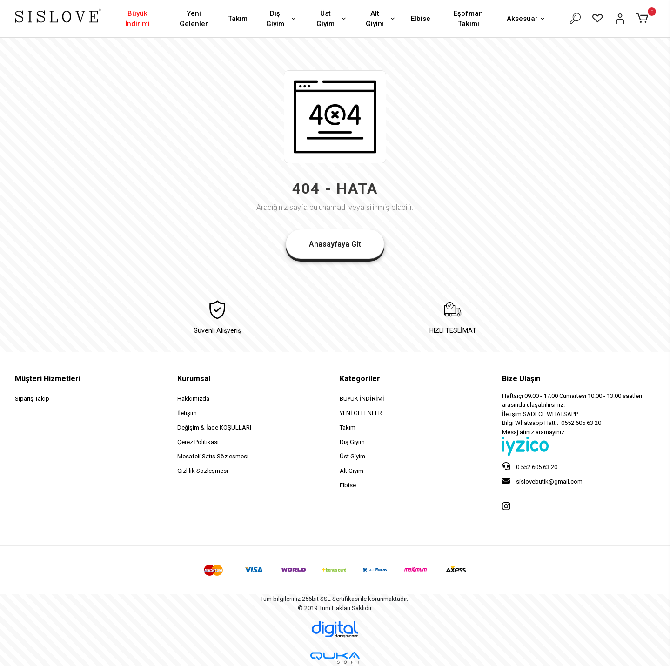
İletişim (187, 413)
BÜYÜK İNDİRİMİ (362, 398)
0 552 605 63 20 (529, 466)
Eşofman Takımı (468, 18)
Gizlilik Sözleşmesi (202, 470)
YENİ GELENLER (361, 413)
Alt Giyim (381, 18)
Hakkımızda (193, 398)
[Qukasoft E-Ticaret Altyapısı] (335, 658)
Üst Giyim (332, 18)
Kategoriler (360, 378)
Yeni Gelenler (194, 18)
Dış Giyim (282, 18)
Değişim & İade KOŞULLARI (214, 427)
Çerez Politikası (198, 441)
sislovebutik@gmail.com (542, 481)
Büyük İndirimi (137, 18)
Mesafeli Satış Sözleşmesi (212, 456)
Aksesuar (527, 19)
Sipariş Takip (32, 398)
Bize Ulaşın (521, 378)
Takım (238, 18)
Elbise (420, 18)
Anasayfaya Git (335, 244)
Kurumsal (193, 378)
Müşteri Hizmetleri (47, 378)
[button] (643, 18)
